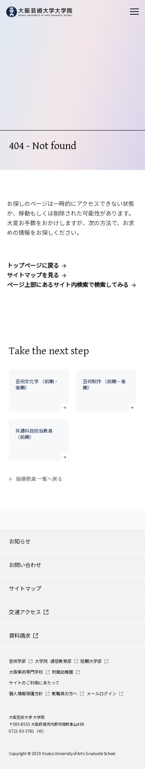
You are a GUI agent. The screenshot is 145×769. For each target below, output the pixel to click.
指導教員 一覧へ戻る (39, 478)
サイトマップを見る (33, 275)
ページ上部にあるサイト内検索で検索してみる (68, 284)
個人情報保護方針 (26, 693)
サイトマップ (25, 588)
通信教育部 (61, 661)
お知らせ (20, 541)
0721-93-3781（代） (27, 731)
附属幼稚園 (62, 672)
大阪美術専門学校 (26, 672)
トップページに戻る (33, 265)
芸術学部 (17, 661)
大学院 (41, 661)
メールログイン (101, 693)
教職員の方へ (64, 693)
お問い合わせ (25, 565)
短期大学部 (91, 661)
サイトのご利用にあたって (34, 682)
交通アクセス (25, 612)
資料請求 (20, 635)
